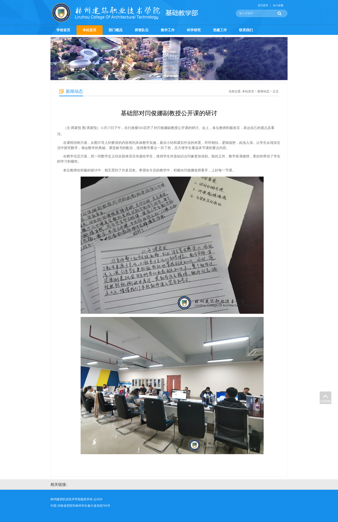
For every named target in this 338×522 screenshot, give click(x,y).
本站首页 (89, 30)
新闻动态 (263, 91)
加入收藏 (278, 5)
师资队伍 (142, 30)
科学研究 (194, 30)
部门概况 (115, 30)
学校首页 (63, 30)
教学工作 (168, 30)
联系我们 (246, 30)
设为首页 (263, 5)
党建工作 (220, 30)
